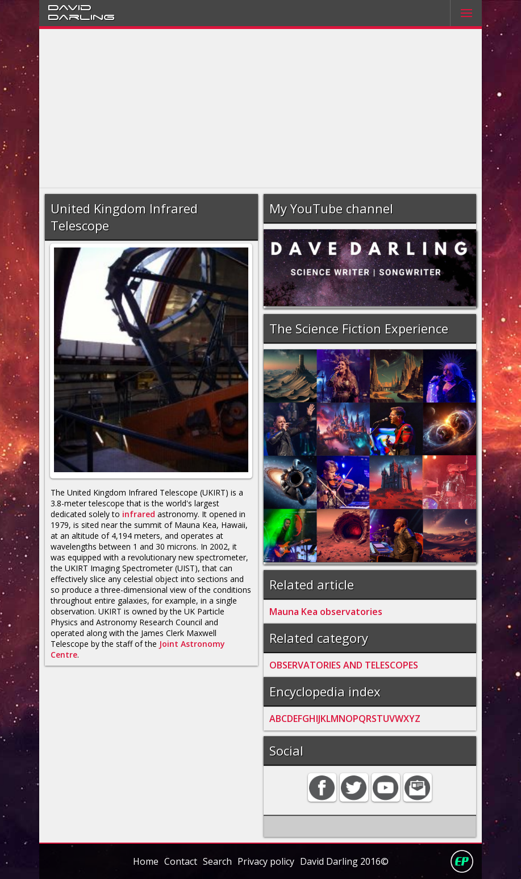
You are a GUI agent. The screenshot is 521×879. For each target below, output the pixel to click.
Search (217, 861)
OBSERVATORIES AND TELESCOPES (343, 665)
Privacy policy (265, 861)
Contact (180, 861)
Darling (81, 16)
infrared (138, 514)
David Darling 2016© (344, 861)
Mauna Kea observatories (325, 611)
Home (146, 861)
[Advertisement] (260, 108)
